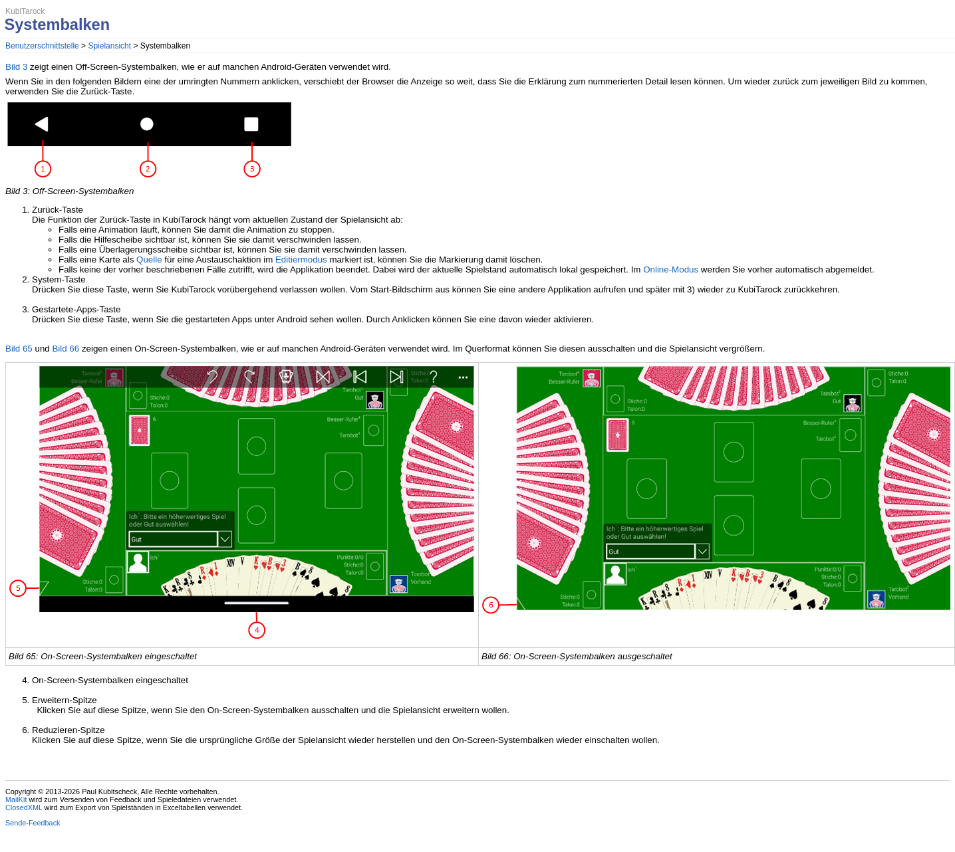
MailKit (16, 799)
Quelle (149, 260)
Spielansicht (109, 46)
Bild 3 (16, 67)
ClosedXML (24, 807)
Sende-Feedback (32, 823)
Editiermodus (301, 260)
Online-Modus (670, 269)
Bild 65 (19, 349)
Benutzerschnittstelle (42, 46)
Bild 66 (65, 349)
